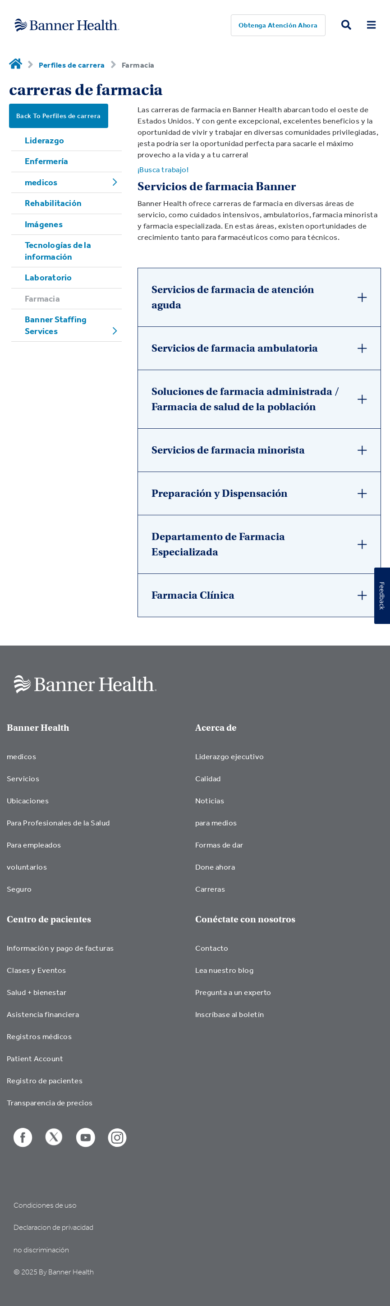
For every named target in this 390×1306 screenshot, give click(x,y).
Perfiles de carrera (72, 64)
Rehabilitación (53, 202)
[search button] (346, 25)
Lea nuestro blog (224, 970)
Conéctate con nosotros (245, 919)
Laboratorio (48, 277)
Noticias (210, 800)
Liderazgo (44, 140)
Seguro (19, 889)
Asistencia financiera (43, 1014)
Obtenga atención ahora (278, 25)
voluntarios (27, 866)
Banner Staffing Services (56, 325)
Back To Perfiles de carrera (58, 115)
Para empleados (34, 844)
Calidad (208, 778)
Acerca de (216, 727)
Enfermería (46, 161)
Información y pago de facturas (60, 948)
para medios (216, 822)
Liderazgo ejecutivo (229, 756)
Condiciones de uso (45, 1205)
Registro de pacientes (45, 1080)
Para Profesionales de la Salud (58, 822)
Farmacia (42, 298)
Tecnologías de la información (58, 250)
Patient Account (35, 1058)
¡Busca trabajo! (163, 169)
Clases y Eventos (36, 970)
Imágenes (44, 224)
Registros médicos (39, 1036)
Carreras (210, 889)
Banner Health (38, 727)
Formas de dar (219, 844)
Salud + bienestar (36, 992)
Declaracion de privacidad (53, 1227)
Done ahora (215, 866)
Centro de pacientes (49, 919)
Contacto (212, 948)
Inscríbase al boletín (229, 1014)
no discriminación (41, 1250)
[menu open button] (371, 25)
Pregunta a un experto (233, 992)
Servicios (23, 778)
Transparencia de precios (50, 1102)
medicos (41, 182)
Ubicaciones (28, 800)
